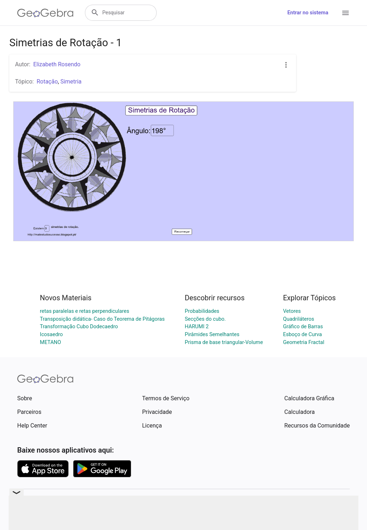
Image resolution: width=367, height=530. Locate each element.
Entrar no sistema (307, 13)
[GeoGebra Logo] (45, 13)
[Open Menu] (345, 13)
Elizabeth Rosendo (57, 64)
